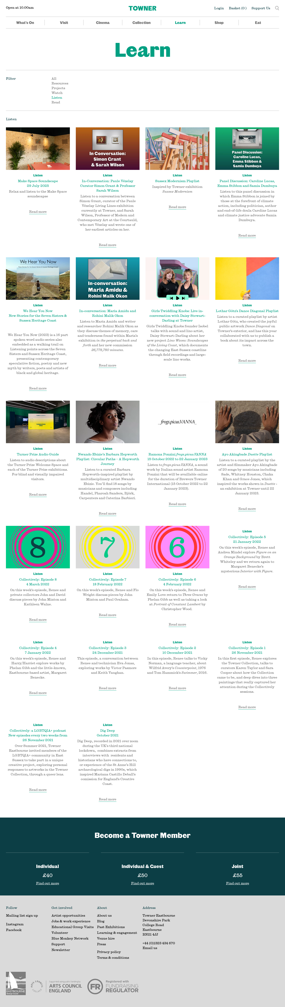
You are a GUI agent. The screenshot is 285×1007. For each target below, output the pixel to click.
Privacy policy (109, 952)
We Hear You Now (38, 313)
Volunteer (59, 932)
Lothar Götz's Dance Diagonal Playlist (247, 308)
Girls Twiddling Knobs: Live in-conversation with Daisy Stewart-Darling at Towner (177, 312)
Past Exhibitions (111, 927)
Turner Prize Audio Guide (38, 451)
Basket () (238, 8)
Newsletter (60, 950)
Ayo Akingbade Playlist (247, 451)
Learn (180, 22)
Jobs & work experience (70, 921)
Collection (141, 22)
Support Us (261, 8)
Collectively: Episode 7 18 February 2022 (108, 578)
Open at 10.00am (20, 7)
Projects (58, 88)
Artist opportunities (68, 915)
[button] (277, 7)
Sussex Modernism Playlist (177, 178)
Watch (57, 93)
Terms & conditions (113, 957)
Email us (149, 948)
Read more (38, 211)
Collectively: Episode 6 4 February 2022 (177, 578)
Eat (258, 22)
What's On (25, 22)
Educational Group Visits (72, 927)
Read (55, 102)
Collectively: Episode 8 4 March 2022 (38, 578)
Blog (100, 921)
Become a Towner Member (142, 835)
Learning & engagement (117, 932)
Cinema (103, 22)
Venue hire (106, 938)
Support (58, 944)
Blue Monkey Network (69, 938)
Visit (64, 22)
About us (104, 915)
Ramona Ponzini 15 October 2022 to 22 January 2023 (177, 453)
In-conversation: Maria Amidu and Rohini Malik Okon (108, 310)
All (53, 78)
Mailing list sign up (22, 915)
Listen (56, 97)
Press (101, 944)
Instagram (15, 924)
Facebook (14, 930)
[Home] (142, 8)
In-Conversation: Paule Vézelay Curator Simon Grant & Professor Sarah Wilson (108, 182)
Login (219, 8)
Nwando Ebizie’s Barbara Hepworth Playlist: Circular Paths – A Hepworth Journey (108, 456)
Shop (219, 22)
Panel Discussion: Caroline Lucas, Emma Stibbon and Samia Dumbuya (247, 180)
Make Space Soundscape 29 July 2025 (38, 180)
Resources (59, 83)
